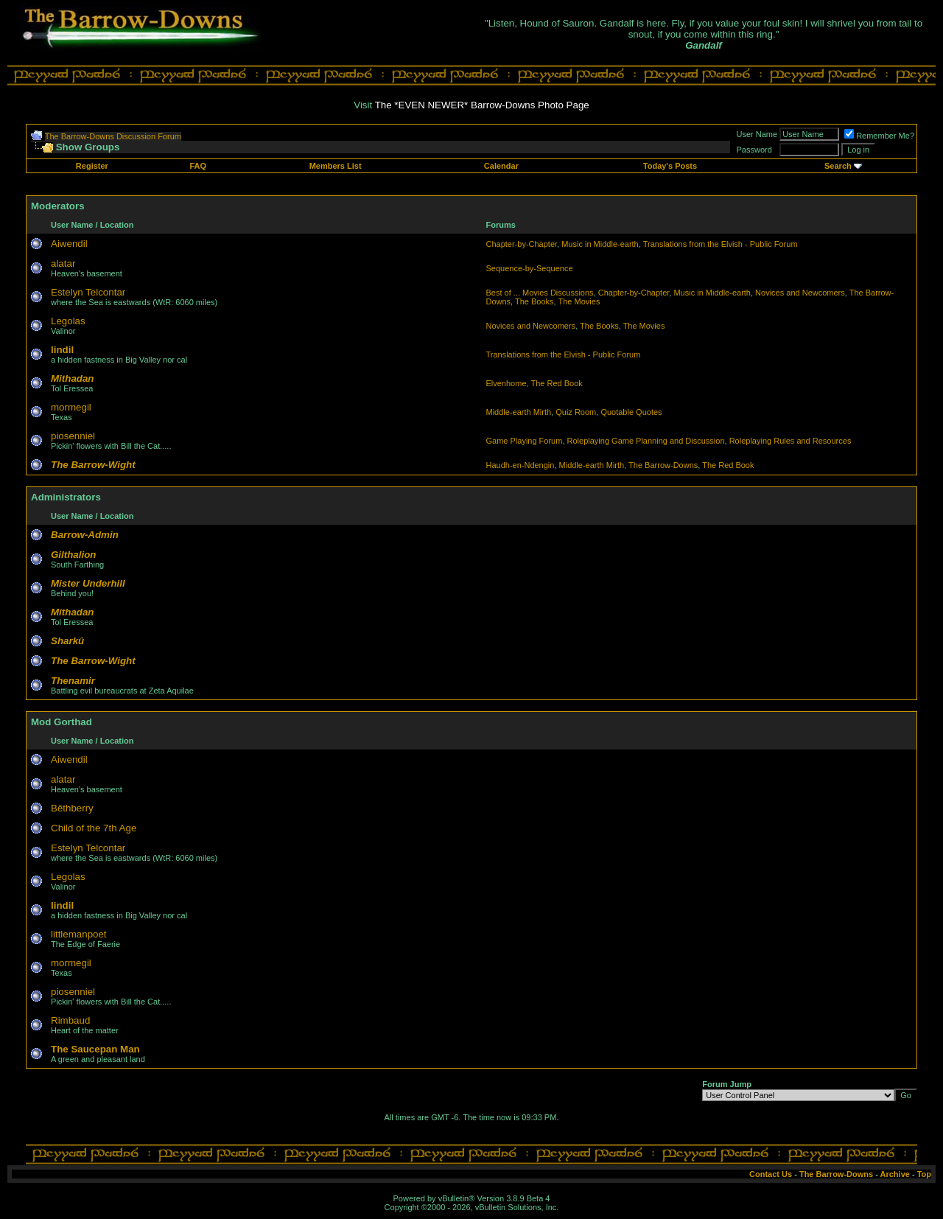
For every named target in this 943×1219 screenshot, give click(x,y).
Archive (895, 1174)
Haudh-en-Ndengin (519, 465)
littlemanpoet (79, 934)
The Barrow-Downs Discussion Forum (113, 136)
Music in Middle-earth (600, 244)
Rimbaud (70, 1020)
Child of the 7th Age (93, 828)
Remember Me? (879, 135)
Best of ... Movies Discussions (539, 292)
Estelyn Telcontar (88, 292)
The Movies (579, 301)
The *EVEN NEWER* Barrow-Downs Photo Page (482, 105)
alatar (63, 263)
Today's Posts (670, 165)
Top (924, 1174)
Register (92, 165)
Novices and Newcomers (800, 292)
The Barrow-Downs (663, 465)
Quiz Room (575, 412)
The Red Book (556, 383)
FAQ (197, 165)
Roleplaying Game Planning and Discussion (646, 440)
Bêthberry (72, 808)
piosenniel (73, 435)
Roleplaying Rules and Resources (790, 440)
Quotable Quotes (631, 412)
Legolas (68, 320)
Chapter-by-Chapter (521, 244)
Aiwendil (69, 243)
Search (838, 165)
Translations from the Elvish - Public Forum (720, 244)
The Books (534, 301)
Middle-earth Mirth (518, 412)
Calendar (501, 165)
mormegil (71, 407)
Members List (335, 165)
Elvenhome (505, 383)
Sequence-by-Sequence (528, 268)
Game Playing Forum (523, 440)
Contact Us (770, 1174)
